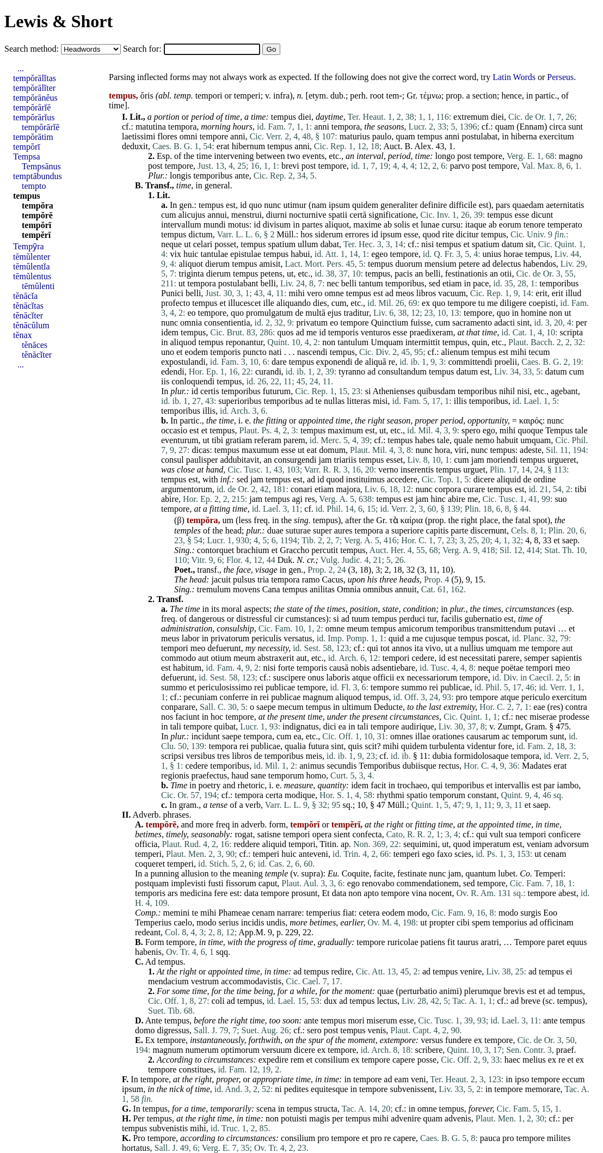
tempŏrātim (33, 137)
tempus (283, 116)
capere (403, 1059)
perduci (412, 618)
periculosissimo (225, 687)
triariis (345, 459)
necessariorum (432, 677)
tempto (34, 186)
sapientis (566, 658)
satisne (269, 834)
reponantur (244, 342)
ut (187, 244)
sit (530, 244)
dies (320, 303)
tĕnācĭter (28, 315)
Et (325, 893)
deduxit (135, 146)
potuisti (294, 1118)
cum (168, 214)
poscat (496, 638)
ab (388, 224)
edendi (172, 371)
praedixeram (431, 332)
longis (180, 175)
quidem (365, 205)
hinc (438, 499)
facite (383, 873)
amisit (269, 263)
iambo (568, 785)
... (20, 68)
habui (300, 254)
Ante (153, 1020)
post (464, 156)
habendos (539, 263)
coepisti (542, 303)
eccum (573, 1079)
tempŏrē (37, 215)
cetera (369, 912)
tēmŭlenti (38, 286)
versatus (298, 638)
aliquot (337, 224)
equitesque (329, 1089)
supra (311, 873)
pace (481, 283)
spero (471, 430)
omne (334, 293)
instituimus (365, 479)
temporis (343, 332)
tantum (371, 283)
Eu (332, 873)
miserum (382, 1020)
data (251, 893)
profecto (175, 303)
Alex (422, 146)
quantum (480, 873)
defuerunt (224, 648)
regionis (175, 775)
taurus (467, 942)
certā (357, 214)
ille (268, 303)
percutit (324, 550)
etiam (452, 283)
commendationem (427, 883)
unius (492, 254)
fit (451, 942)
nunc (272, 205)
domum (332, 450)
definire (433, 205)
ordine (544, 479)
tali (175, 726)
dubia (442, 756)
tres (223, 756)
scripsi (172, 756)
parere (509, 658)
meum (357, 628)
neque (171, 244)
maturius (355, 136)
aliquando (293, 303)
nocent (440, 893)
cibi (463, 922)
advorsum (572, 844)
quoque (530, 430)
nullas (334, 401)
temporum (529, 736)
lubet (506, 873)
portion (167, 116)
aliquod (183, 342)
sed (434, 283)
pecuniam (200, 697)
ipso (522, 1079)
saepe (266, 707)
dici (329, 726)
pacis (404, 273)
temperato (564, 224)
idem (170, 332)
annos (402, 648)
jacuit (221, 579)
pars (503, 205)
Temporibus (379, 765)
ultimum (356, 707)
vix (175, 254)
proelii (505, 361)
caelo (183, 922)
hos (306, 234)
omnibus (378, 589)
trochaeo (412, 785)
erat (223, 146)
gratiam (238, 440)
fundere (458, 1040)
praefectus (209, 775)
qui (372, 648)
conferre (234, 697)
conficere (564, 834)
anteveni (313, 853)
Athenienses (393, 391)
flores (167, 136)
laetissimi (138, 136)
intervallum (181, 224)
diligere (513, 303)
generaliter (398, 205)
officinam (557, 922)
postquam (152, 883)
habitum (187, 667)
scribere (429, 1049)
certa (274, 795)
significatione (392, 214)
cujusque (440, 638)
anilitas (322, 589)
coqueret (150, 863)
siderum (329, 234)
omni (189, 136)
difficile (462, 205)
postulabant (238, 283)
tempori (209, 95)
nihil (507, 391)
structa (325, 1108)
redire (341, 971)
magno (571, 156)
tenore (534, 224)
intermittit (422, 342)
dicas (201, 450)
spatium (282, 244)
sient (342, 834)
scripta (571, 332)
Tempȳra (28, 246)
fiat (348, 912)
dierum (217, 263)
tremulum (214, 589)
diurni (276, 214)
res (310, 499)
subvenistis (168, 1128)
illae (422, 736)
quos (285, 332)
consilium (332, 1059)
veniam (539, 844)
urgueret (561, 459)
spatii (338, 214)
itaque (476, 224)
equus (577, 942)
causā (339, 667)
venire (471, 971)
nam (319, 205)
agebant (564, 391)
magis (319, 1118)
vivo (432, 648)
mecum (291, 707)
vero (314, 293)
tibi (217, 440)
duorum (408, 263)
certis (209, 391)
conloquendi (192, 381)
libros (426, 293)
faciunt (187, 716)
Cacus (332, 579)
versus (432, 1040)
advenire (406, 1118)
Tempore (529, 942)
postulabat (480, 136)
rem (297, 1059)
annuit (406, 589)
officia (146, 844)
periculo (535, 697)
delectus (507, 263)
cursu (451, 224)
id (243, 205)
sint (523, 322)
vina (419, 893)
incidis (252, 922)
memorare (543, 1089)
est (231, 205)
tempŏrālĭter (34, 88)
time (116, 105)
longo (444, 156)
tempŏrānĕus (35, 97)
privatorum (230, 638)
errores (357, 234)
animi (449, 991)
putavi (545, 628)
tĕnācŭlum (31, 325)
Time (178, 785)
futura (318, 746)
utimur (294, 205)
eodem (196, 352)
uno (167, 352)
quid (396, 638)
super (322, 530)
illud (573, 293)
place (488, 520)
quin (479, 342)
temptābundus (37, 176)
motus (238, 224)
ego (489, 430)
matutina (151, 126)
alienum (455, 352)
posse (427, 1059)
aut (567, 648)
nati (275, 352)
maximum (345, 430)
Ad (150, 961)
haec (512, 1059)
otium (221, 658)
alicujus (192, 214)
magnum (318, 697)
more (205, 824)
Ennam (532, 126)
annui (217, 214)
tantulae (214, 254)
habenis (148, 951)
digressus (173, 1030)
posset (225, 244)
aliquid (509, 479)
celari (203, 244)
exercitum (556, 136)
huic (191, 254)
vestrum (205, 981)
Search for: (143, 48)
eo (191, 312)
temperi (247, 95)
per (581, 322)
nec (333, 283)
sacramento (472, 322)
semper (536, 658)
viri (460, 450)
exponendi (334, 361)
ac (505, 736)
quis (355, 746)
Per (138, 1118)
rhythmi (390, 795)
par (549, 785)
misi (380, 401)
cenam (555, 853)
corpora (448, 489)
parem (294, 440)
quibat (225, 726)
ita (418, 648)
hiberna (524, 136)
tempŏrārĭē (32, 107)
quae (385, 991)
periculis (266, 638)
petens (271, 273)
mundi (215, 224)
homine (534, 312)
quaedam (528, 205)
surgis (530, 912)
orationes (448, 736)
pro (461, 697)
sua (510, 834)
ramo (311, 579)
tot (385, 648)
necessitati (477, 658)
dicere (484, 479)
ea (342, 726)
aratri (490, 942)
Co (525, 873)
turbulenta (447, 746)
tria (263, 579)
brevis (514, 991)
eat (312, 450)
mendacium (168, 981)
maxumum (260, 450)
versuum (277, 1049)
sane (258, 775)
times (336, 609)
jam (324, 459)
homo (316, 775)
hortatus (136, 1147)
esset (394, 459)
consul (172, 459)
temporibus (212, 175)
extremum (471, 116)
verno (388, 469)
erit (541, 293)
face (243, 569)
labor (191, 638)
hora (442, 450)
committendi (470, 361)
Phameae (234, 912)
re (392, 361)
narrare (289, 912)
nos (167, 716)
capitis (437, 530)
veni (418, 1079)
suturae (298, 530)
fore (505, 746)
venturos (376, 332)
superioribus (239, 401)
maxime (367, 224)
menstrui (246, 214)
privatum (312, 322)
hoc (217, 716)
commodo (178, 658)
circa (557, 126)
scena (266, 1108)
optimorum (240, 1049)
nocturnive (307, 214)
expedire (273, 1059)
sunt (575, 126)
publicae (280, 687)
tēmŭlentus (32, 276)
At (160, 971)
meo (198, 648)
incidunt (206, 736)
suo (561, 499)
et (415, 224)
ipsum (339, 205)
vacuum (452, 293)
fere (220, 893)
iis (165, 381)
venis (377, 1030)
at (368, 824)
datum (513, 244)
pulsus (244, 579)
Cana (271, 589)
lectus (387, 1000)
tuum (361, 618)
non (555, 312)
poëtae (512, 667)
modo (417, 912)
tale (581, 430)
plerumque (482, 991)
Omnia (349, 589)
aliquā (375, 361)
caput (268, 883)
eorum (510, 224)
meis (314, 756)
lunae (430, 224)
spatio (417, 795)
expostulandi (183, 361)
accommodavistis (251, 981)
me (492, 303)
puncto (255, 352)
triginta (191, 273)
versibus (200, 756)
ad (486, 263)
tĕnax (22, 335)
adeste (531, 450)
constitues (196, 1069)
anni (321, 126)
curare (474, 489)
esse (522, 214)
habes (425, 440)
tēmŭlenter (31, 256)
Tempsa (26, 156)
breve (530, 1000)
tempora (182, 126)
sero (314, 1030)
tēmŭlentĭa (31, 266)
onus (315, 677)
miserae (543, 716)
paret (555, 942)
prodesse (574, 716)
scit (371, 746)
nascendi (312, 352)
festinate (412, 873)
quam (505, 126)
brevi (290, 165)
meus (170, 638)
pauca (490, 1138)
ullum (308, 244)
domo (145, 1030)
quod (431, 234)
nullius (472, 648)
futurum (277, 391)
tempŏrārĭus (33, 117)
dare (279, 361)
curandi (268, 371)
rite (448, 234)
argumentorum (186, 489)
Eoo (550, 912)
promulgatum (269, 312)
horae (513, 254)
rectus (449, 765)
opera (322, 834)
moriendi (502, 459)
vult (496, 834)
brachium (252, 550)
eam (401, 1079)
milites (559, 1138)
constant (481, 795)
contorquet (215, 550)
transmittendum (504, 628)
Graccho (294, 550)
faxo (444, 853)
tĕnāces (34, 344)
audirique (417, 726)
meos (405, 293)
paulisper (202, 459)
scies (462, 853)
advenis (458, 1118)
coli (218, 1000)
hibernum (248, 146)
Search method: (32, 48)
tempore (214, 136)
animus (311, 765)
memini (176, 912)
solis (402, 224)
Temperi (548, 873)
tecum (539, 352)
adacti (504, 322)
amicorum (416, 628)
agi (297, 499)
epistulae (245, 254)
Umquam (387, 342)
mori (356, 1020)
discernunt (488, 530)
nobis (360, 667)
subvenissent (412, 1089)
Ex (150, 1040)
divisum (277, 224)
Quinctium (389, 322)
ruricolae (403, 942)
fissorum (241, 883)
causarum (483, 736)
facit (378, 785)
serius (229, 922)
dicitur (467, 234)
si (368, 391)
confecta (367, 834)
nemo (485, 440)
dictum (200, 234)
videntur (481, 746)
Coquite (356, 873)
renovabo (378, 883)
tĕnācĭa (25, 295)
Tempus (559, 430)
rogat (244, 834)
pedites (296, 1089)
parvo (460, 165)
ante (242, 175)
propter (441, 922)
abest (567, 893)
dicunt (542, 214)
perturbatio (418, 991)
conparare (178, 707)
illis (460, 401)
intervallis (512, 785)
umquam (535, 440)
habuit (507, 440)
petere (469, 263)
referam (267, 440)
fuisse (420, 322)
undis (276, 922)
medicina (196, 893)
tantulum (352, 342)
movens (246, 589)
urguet (474, 469)
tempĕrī (36, 235)
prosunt (304, 893)
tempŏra (37, 205)
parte (459, 530)
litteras (359, 401)
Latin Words (514, 77)
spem (481, 922)
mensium (440, 263)
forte (286, 667)
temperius (323, 912)
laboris (338, 677)
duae (275, 530)
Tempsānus (41, 166)
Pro (139, 1138)
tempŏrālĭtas (34, 78)
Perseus (560, 77)
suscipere (289, 677)
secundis (341, 765)
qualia (295, 746)
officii (384, 677)
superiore (407, 530)
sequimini (420, 844)
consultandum (402, 371)
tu (481, 303)
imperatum (491, 844)
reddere (246, 844)
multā (315, 312)
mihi (297, 293)
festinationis (466, 273)
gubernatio (482, 618)
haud (239, 775)
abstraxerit (275, 658)
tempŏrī (26, 146)
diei (304, 116)
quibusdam (436, 391)
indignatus (300, 726)
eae (539, 707)
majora (348, 489)
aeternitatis (565, 205)
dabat (329, 244)
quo (255, 205)
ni (278, 1089)
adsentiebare (393, 667)
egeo (379, 254)
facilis (451, 618)
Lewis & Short (58, 21)
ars (173, 893)
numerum (201, 1049)
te (319, 401)
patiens (433, 942)
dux (330, 1000)
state (295, 609)
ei (569, 971)
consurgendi (295, 459)
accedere (402, 479)
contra (576, 707)
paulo (382, 136)
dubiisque (419, 765)
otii (506, 273)
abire (170, 499)
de (299, 312)
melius (534, 1059)
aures (343, 530)
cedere (422, 658)
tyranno (352, 371)
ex (426, 303)
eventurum (179, 440)
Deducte (388, 707)
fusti (215, 883)
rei (258, 687)
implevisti (188, 883)
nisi (427, 244)
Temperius (153, 922)
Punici (172, 293)
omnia (191, 322)
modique (300, 795)
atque (361, 677)
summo (174, 687)
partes (312, 224)
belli (432, 273)
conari (301, 489)
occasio (174, 430)
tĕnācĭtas (28, 305)
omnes (401, 736)
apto (371, 893)
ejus (335, 312)
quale (463, 440)
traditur (356, 312)
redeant (148, 932)
